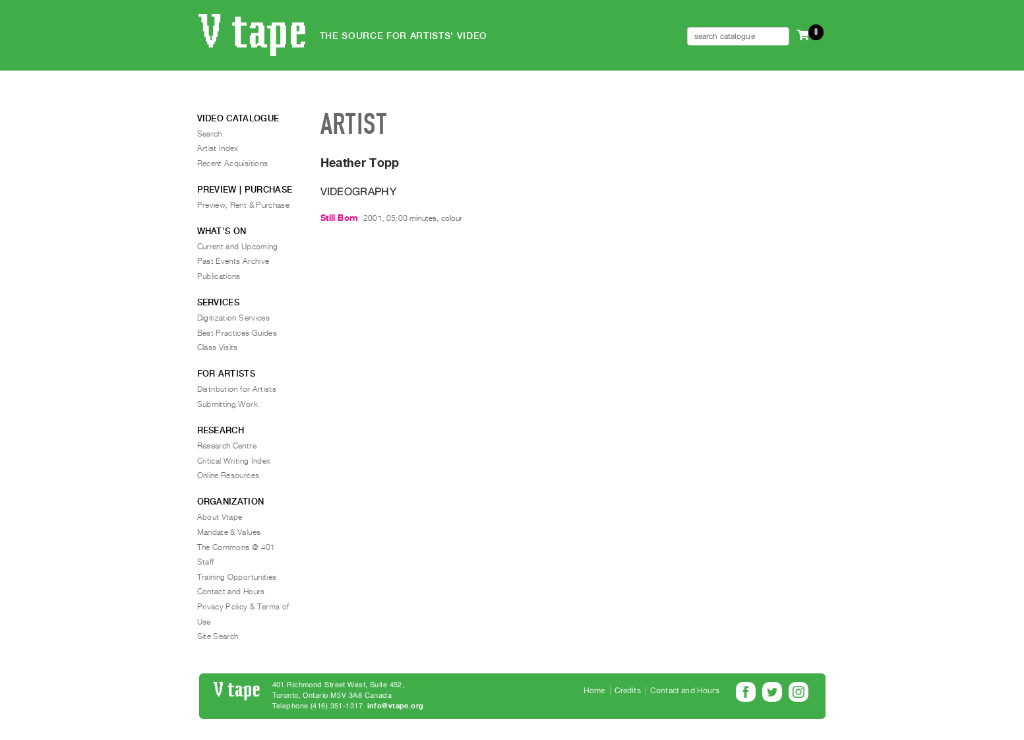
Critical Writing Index (234, 461)
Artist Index (218, 148)
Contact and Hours (231, 591)
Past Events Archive (233, 261)
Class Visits (217, 347)
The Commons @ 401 (236, 547)
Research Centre (226, 445)
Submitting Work (227, 404)
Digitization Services (233, 318)
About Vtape (220, 517)
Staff (205, 562)
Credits (628, 690)
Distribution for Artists (237, 389)
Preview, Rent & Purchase (243, 205)
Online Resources (228, 475)
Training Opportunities (237, 577)
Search (209, 134)
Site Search (218, 636)
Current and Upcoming (237, 246)
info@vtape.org (395, 706)
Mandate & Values (229, 532)
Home (594, 690)
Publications (219, 276)
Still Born (339, 218)
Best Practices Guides (237, 333)
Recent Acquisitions (232, 163)
